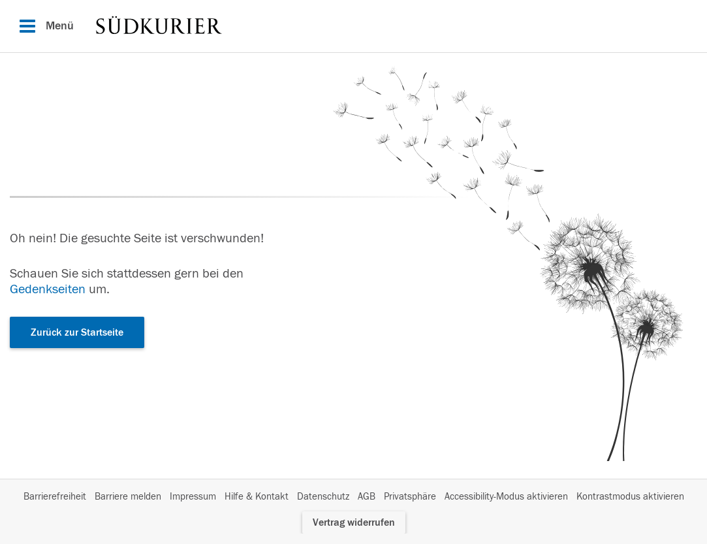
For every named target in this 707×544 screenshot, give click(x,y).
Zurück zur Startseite (77, 332)
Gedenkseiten (48, 288)
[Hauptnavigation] (353, 26)
